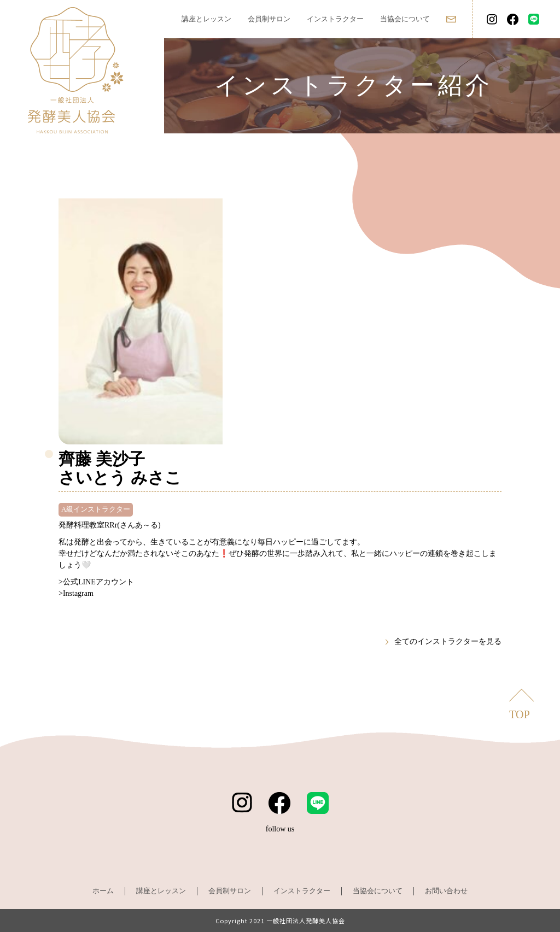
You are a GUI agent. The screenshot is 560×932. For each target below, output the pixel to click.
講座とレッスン (206, 19)
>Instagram (76, 593)
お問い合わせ (446, 891)
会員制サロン (269, 19)
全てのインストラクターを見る (447, 641)
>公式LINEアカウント (96, 582)
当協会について (405, 19)
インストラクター (335, 19)
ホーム (103, 891)
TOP (519, 714)
